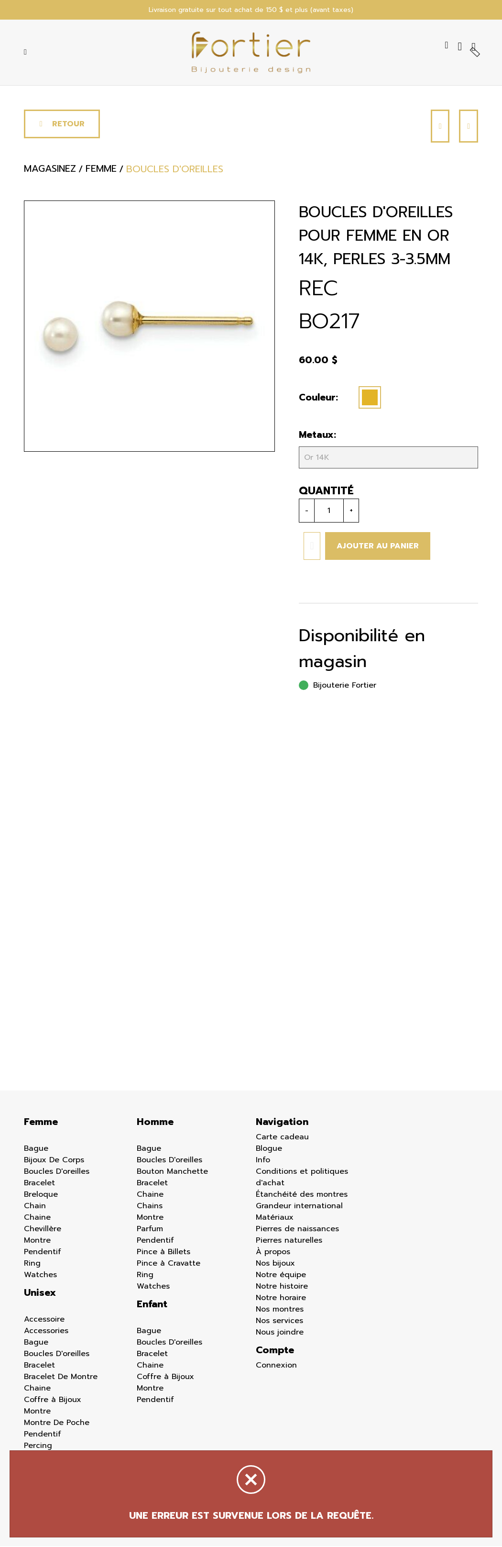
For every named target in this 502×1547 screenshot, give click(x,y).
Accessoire (44, 1320)
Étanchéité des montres (302, 1195)
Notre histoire (282, 1287)
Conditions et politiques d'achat (302, 1178)
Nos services (279, 1321)
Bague (36, 1149)
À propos (273, 1252)
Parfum (150, 1229)
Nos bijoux (275, 1264)
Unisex (40, 1293)
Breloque (41, 1195)
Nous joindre (280, 1333)
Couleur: (318, 398)
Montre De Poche (56, 1423)
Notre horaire (281, 1298)
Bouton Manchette (172, 1172)
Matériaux (275, 1218)
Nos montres (280, 1310)
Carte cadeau (282, 1138)
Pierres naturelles (289, 1241)
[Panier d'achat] (474, 47)
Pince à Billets (163, 1252)
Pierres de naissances (297, 1229)
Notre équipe (281, 1275)
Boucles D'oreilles (56, 1172)
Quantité (326, 492)
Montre (37, 1241)
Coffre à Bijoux (52, 1400)
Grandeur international (299, 1207)
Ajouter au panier (378, 547)
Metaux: (317, 436)
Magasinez (50, 170)
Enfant (152, 1305)
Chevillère (42, 1229)
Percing (38, 1446)
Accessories (46, 1331)
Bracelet (39, 1184)
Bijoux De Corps (54, 1161)
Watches (40, 1275)
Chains (150, 1207)
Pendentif (42, 1252)
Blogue (269, 1149)
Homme (155, 1122)
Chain (35, 1207)
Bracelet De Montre (61, 1377)
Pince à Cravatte (168, 1264)
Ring (32, 1264)
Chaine (37, 1218)
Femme (41, 1122)
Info (263, 1161)
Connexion (276, 1366)
